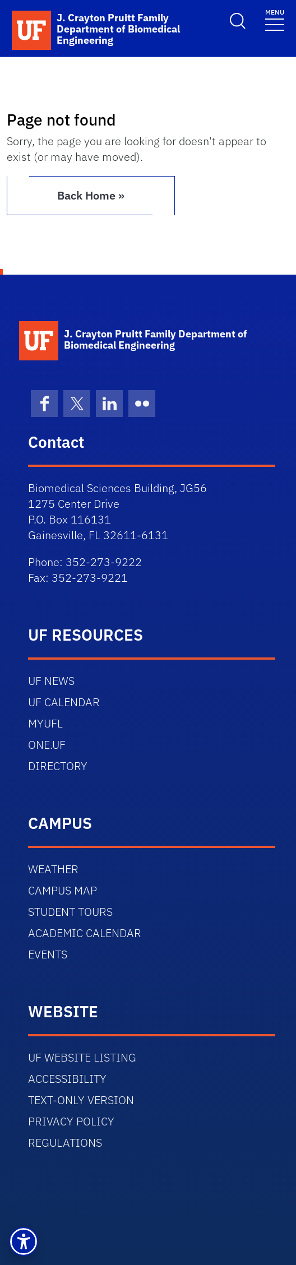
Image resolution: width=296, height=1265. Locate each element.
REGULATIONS (65, 1142)
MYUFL (45, 723)
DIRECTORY (57, 765)
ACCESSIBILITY (67, 1078)
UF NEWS (51, 680)
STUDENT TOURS (70, 911)
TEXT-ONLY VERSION (81, 1100)
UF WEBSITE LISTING (82, 1057)
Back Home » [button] (90, 195)
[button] (23, 1241)
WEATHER (53, 869)
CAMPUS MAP (62, 890)
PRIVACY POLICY (71, 1121)
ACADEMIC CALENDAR (84, 932)
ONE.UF (47, 744)
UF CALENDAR (64, 702)
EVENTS (47, 954)
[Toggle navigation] (274, 19)
